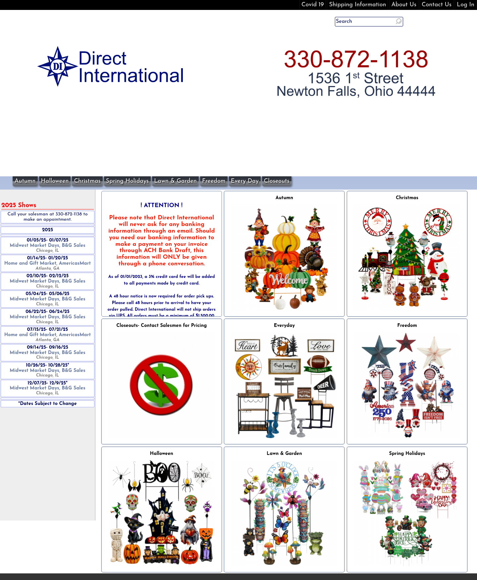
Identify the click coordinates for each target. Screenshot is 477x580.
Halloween (55, 181)
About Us (403, 5)
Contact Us (436, 5)
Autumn (25, 181)
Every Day (245, 181)
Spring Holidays (127, 181)
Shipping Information (357, 5)
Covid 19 (312, 5)
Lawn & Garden (175, 181)
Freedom (214, 181)
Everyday (284, 325)
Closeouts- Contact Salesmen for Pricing (161, 325)
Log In (465, 5)
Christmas (87, 181)
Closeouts (277, 181)
